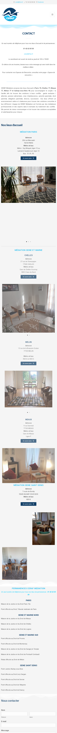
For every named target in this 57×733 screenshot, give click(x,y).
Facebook (41, 2)
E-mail (3, 721)
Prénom (3, 717)
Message (5, 730)
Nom (3, 710)
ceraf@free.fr (19, 2)
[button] (3, 203)
